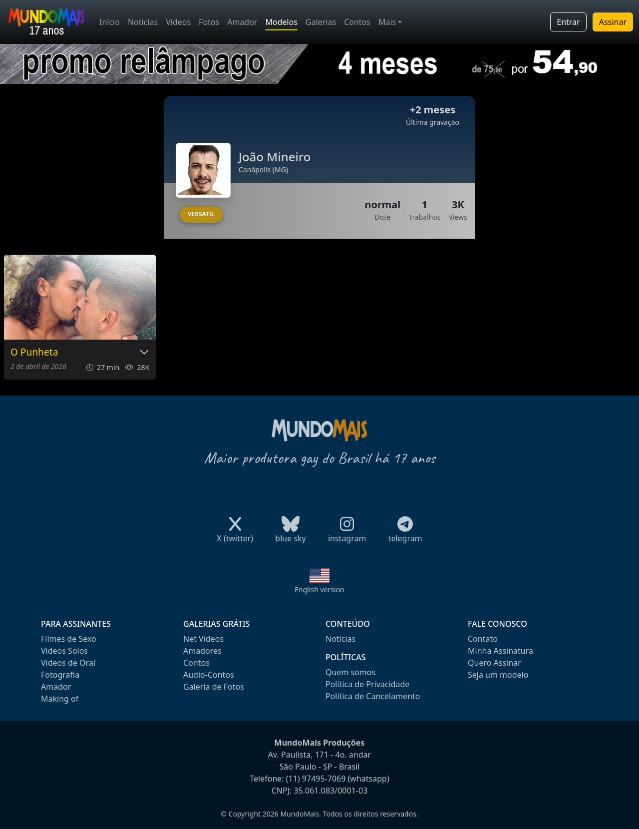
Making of (59, 698)
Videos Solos (64, 650)
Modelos (281, 21)
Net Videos (203, 638)
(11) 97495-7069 (316, 778)
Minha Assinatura (500, 650)
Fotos (209, 21)
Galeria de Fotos (213, 686)
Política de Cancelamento (372, 696)
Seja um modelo (498, 674)
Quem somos (350, 672)
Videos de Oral (68, 662)
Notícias (143, 21)
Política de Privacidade (367, 684)
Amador (242, 21)
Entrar (568, 21)
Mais (387, 21)
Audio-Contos (208, 674)
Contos (357, 21)
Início (109, 21)
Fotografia (60, 674)
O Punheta (34, 352)
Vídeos (178, 21)
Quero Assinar (494, 662)
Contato (483, 638)
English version (319, 589)
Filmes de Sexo (68, 638)
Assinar (613, 21)
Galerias (321, 21)
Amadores (202, 650)
